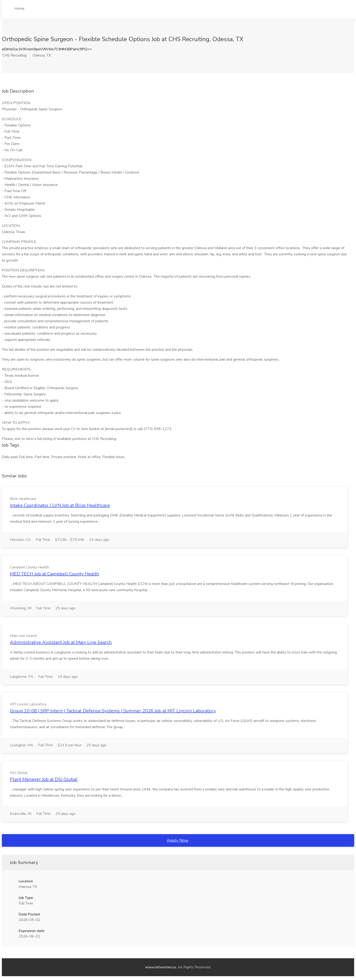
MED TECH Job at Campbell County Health (54, 574)
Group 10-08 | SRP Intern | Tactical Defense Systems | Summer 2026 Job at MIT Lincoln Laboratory (113, 711)
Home (19, 8)
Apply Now (177, 840)
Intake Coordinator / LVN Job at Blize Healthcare (60, 505)
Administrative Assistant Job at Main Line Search (61, 642)
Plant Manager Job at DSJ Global (44, 779)
